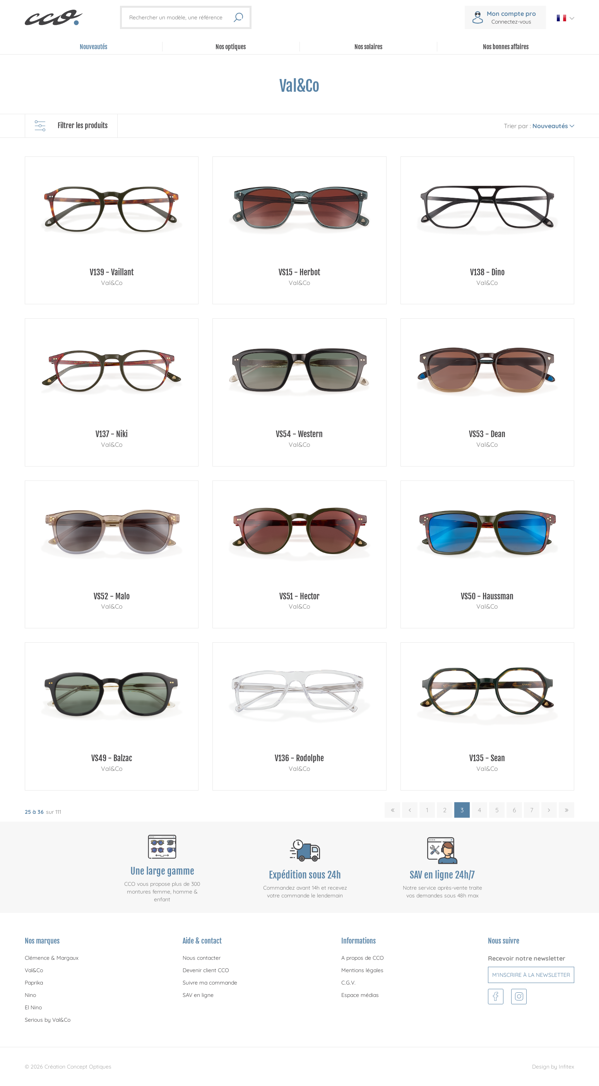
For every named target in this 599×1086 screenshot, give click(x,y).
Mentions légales (362, 970)
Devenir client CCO (206, 970)
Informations (358, 941)
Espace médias (360, 995)
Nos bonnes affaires (506, 47)
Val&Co (34, 970)
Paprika (34, 982)
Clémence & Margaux (52, 957)
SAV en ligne (198, 995)
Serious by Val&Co (47, 1019)
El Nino (33, 1007)
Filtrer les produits (71, 125)
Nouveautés (93, 47)
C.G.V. (348, 982)
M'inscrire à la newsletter (531, 974)
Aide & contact (202, 941)
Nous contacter (202, 957)
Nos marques (42, 941)
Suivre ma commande (210, 982)
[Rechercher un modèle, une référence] (181, 17)
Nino (30, 995)
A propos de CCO (362, 957)
